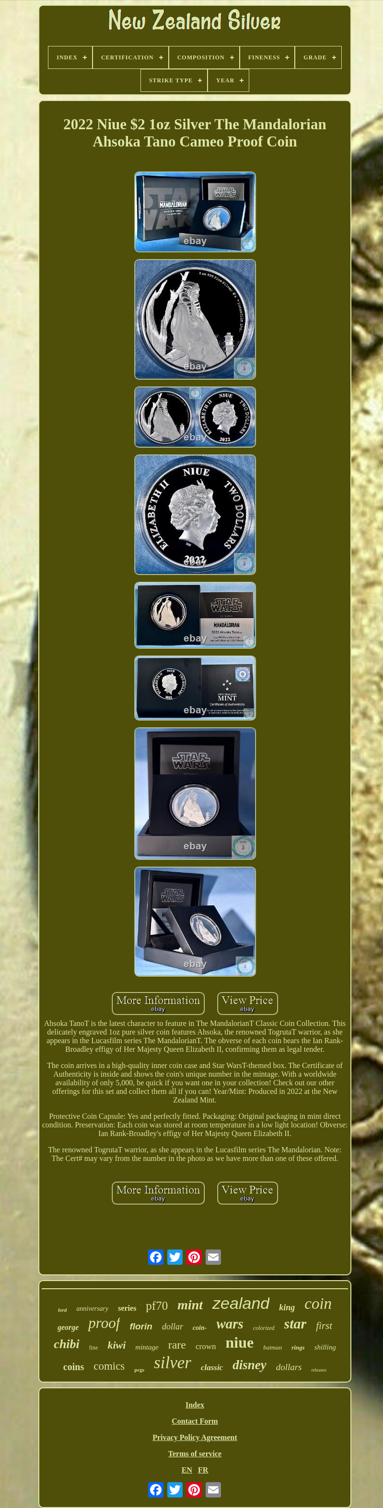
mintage (146, 1347)
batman (272, 1347)
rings (297, 1347)
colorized (264, 1328)
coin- (200, 1327)
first (324, 1325)
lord (62, 1310)
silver (172, 1362)
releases (319, 1370)
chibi (66, 1344)
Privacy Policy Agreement (194, 1437)
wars (229, 1323)
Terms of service (194, 1454)
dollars (289, 1367)
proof (104, 1323)
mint (190, 1304)
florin (140, 1326)
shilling (325, 1347)
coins (73, 1367)
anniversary (92, 1308)
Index (195, 1405)
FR (203, 1470)
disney (249, 1365)
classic (212, 1367)
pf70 (157, 1305)
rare (177, 1345)
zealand (240, 1303)
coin (318, 1303)
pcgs (139, 1370)
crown (206, 1346)
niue (239, 1342)
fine (93, 1347)
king (287, 1307)
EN (187, 1470)
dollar (172, 1326)
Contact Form (195, 1421)
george (68, 1327)
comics (109, 1366)
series (127, 1308)
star (295, 1323)
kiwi (116, 1345)
